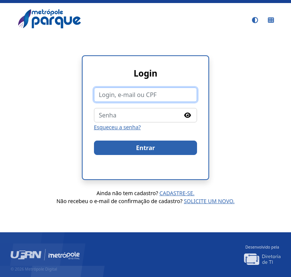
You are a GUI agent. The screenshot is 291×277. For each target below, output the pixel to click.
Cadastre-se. (177, 193)
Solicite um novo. (209, 201)
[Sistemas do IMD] (271, 20)
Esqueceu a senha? (117, 127)
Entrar (145, 148)
